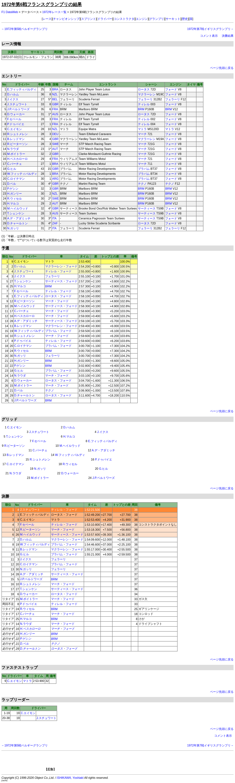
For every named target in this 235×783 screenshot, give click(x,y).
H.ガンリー (14, 193)
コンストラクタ (124, 18)
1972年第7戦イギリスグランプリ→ (210, 29)
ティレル (144, 104)
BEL (55, 99)
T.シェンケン (15, 213)
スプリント (88, 18)
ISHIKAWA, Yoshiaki (70, 777)
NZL (55, 94)
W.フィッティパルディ (22, 173)
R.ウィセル (14, 198)
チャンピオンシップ (66, 18)
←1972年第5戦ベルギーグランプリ (24, 29)
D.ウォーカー (16, 114)
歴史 (185, 18)
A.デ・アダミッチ (18, 218)
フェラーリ (145, 99)
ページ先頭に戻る (222, 67)
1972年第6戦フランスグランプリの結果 (41, 4)
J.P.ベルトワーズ (18, 109)
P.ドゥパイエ (15, 124)
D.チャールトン (17, 223)
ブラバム (144, 168)
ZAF (55, 223)
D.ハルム (13, 94)
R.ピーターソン (17, 144)
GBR (55, 104)
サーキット (173, 18)
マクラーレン (147, 94)
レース (47, 18)
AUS (55, 114)
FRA (55, 109)
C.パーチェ (14, 163)
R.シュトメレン (17, 134)
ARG (55, 178)
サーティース (147, 208)
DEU (55, 134)
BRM (141, 109)
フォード (171, 89)
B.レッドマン (16, 139)
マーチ (142, 134)
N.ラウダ (13, 148)
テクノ (142, 183)
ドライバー (104, 18)
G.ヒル (11, 168)
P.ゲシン (12, 188)
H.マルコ (13, 203)
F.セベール (14, 119)
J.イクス (12, 99)
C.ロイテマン (16, 178)
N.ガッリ (13, 228)
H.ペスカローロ (17, 158)
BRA (55, 89)
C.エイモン (14, 129)
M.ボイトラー (16, 153)
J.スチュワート (17, 104)
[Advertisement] (124, 762)
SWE (55, 144)
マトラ (142, 129)
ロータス (144, 89)
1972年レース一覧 (54, 12)
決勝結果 (228, 35)
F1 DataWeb (9, 12)
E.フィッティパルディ (21, 89)
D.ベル (11, 183)
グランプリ (156, 18)
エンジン (142, 18)
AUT (55, 148)
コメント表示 (209, 35)
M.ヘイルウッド (17, 208)
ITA (54, 218)
